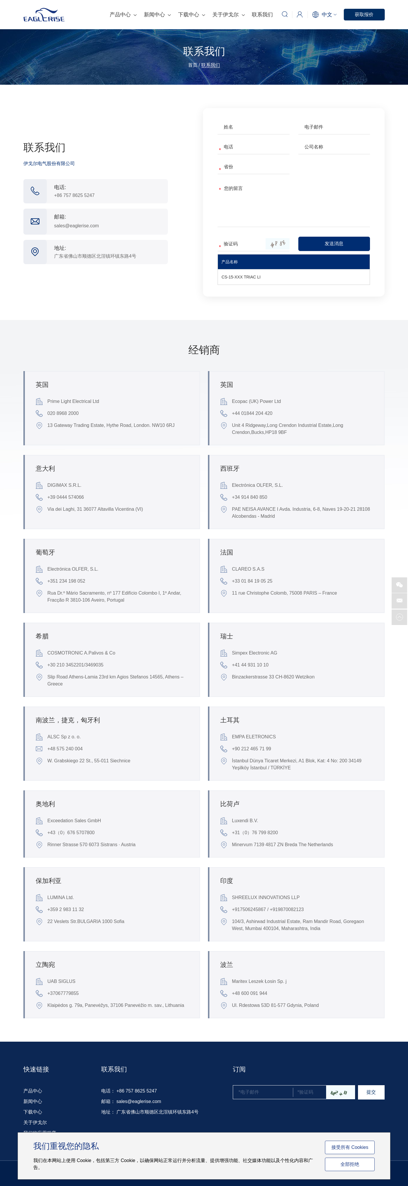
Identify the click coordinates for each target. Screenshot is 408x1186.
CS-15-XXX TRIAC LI (241, 277)
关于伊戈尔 (228, 15)
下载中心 (191, 15)
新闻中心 (157, 15)
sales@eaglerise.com (76, 225)
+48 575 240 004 (59, 748)
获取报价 (364, 14)
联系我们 (262, 15)
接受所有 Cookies (349, 1147)
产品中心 (123, 15)
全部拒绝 (349, 1164)
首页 (192, 65)
